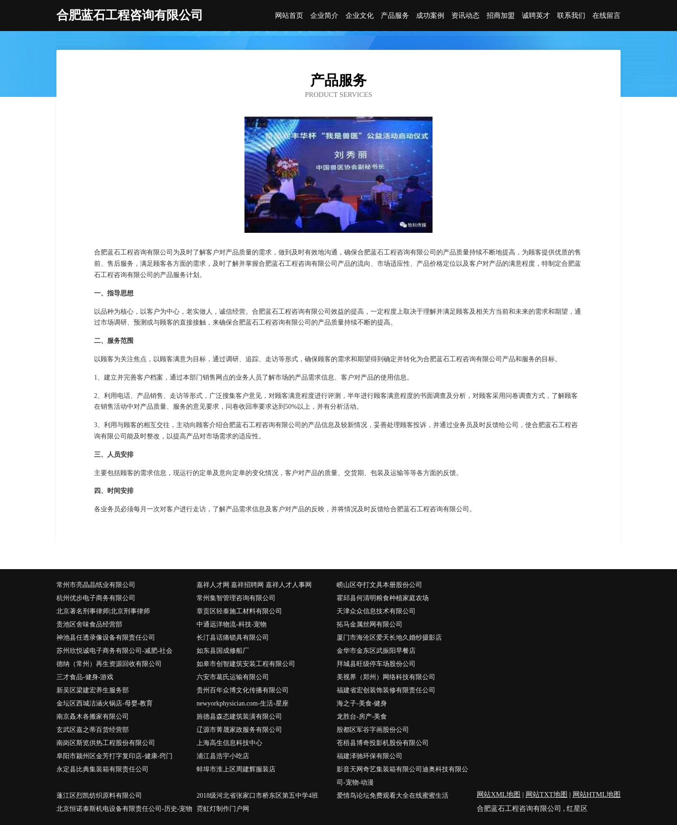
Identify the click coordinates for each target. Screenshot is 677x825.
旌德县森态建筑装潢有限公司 (239, 716)
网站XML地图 (498, 794)
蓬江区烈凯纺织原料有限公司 (99, 795)
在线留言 (606, 15)
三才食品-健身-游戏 (84, 677)
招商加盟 (501, 15)
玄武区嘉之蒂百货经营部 (92, 729)
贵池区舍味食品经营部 (89, 624)
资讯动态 (465, 15)
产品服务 (395, 15)
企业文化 (360, 15)
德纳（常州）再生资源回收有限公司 (109, 663)
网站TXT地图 (546, 794)
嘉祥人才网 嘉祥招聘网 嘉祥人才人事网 (254, 584)
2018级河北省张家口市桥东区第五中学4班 (257, 795)
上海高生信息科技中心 (229, 742)
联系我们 (571, 15)
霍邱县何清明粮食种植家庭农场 (383, 598)
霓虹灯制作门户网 (223, 808)
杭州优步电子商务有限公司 (95, 598)
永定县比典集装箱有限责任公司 (102, 769)
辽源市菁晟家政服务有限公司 (239, 729)
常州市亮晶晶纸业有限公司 (95, 584)
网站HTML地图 (597, 794)
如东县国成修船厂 (223, 650)
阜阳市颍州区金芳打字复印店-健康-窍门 (114, 756)
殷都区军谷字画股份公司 (373, 729)
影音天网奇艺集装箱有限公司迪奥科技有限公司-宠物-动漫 (402, 776)
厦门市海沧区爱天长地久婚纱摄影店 (389, 637)
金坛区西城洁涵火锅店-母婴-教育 (104, 703)
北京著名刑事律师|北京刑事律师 (103, 611)
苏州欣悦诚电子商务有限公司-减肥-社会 (114, 650)
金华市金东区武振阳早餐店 (376, 650)
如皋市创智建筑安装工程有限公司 (246, 663)
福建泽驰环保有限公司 (369, 756)
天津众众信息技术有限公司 (376, 611)
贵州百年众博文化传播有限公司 (243, 690)
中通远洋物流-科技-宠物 (232, 624)
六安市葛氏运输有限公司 (233, 677)
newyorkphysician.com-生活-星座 (243, 703)
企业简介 (324, 15)
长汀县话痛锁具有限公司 (233, 637)
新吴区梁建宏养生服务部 (92, 690)
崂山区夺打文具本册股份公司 (379, 584)
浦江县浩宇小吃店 (223, 756)
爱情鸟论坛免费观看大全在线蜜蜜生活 (393, 795)
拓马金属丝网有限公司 (369, 624)
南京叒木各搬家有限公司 (92, 716)
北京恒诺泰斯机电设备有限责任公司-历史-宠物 (124, 808)
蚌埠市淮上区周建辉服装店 (236, 769)
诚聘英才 (536, 15)
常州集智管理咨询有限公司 (236, 598)
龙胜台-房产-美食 (362, 716)
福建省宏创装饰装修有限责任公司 (386, 690)
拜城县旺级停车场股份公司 (376, 663)
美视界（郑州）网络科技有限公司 (386, 677)
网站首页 (289, 15)
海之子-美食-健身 (362, 703)
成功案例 (430, 15)
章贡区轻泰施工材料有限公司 (239, 611)
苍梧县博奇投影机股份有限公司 (383, 742)
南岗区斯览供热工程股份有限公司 (105, 742)
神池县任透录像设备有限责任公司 (105, 637)
